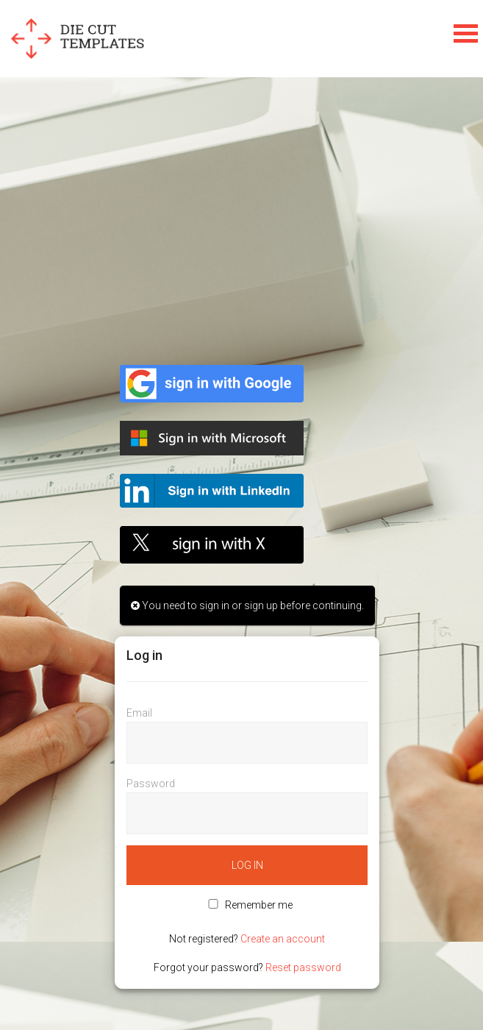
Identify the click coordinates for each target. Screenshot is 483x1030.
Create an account (282, 939)
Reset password (303, 967)
